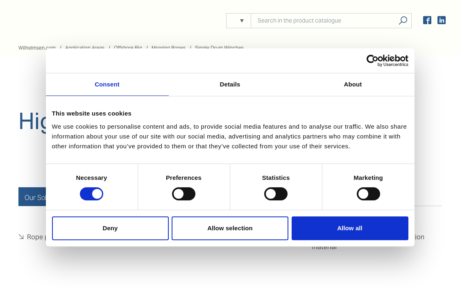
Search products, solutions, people (403, 21)
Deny (110, 228)
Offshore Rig (128, 48)
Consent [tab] (107, 84)
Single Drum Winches (219, 48)
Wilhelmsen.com (37, 48)
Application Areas (84, 48)
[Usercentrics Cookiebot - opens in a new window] (372, 60)
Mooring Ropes (169, 48)
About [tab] (353, 84)
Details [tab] (230, 84)
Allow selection (230, 228)
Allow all (350, 228)
